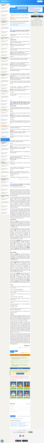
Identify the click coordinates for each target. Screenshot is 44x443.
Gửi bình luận (13, 416)
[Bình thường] (25, 97)
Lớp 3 (29, 3)
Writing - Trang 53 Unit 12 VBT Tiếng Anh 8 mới (18, 423)
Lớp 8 (14, 3)
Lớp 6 (20, 3)
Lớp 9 (11, 3)
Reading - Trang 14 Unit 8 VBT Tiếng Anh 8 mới (18, 357)
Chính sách (24, 430)
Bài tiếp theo (24, 354)
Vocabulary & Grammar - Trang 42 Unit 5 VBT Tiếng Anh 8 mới (20, 422)
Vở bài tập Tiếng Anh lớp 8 (15, 14)
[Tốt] (27, 97)
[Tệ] (24, 97)
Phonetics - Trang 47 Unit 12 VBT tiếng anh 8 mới (18, 426)
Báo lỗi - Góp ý (20, 368)
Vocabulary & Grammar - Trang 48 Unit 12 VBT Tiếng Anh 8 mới (20, 425)
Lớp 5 (23, 3)
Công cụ (37, 3)
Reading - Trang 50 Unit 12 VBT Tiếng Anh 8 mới (18, 424)
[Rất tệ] (22, 97)
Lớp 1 (35, 3)
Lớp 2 (32, 3)
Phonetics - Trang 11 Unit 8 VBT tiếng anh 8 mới (19, 364)
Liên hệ (20, 430)
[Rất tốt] (28, 97)
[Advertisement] (37, 32)
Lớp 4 (26, 3)
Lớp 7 (17, 3)
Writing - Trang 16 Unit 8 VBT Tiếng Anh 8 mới (19, 18)
